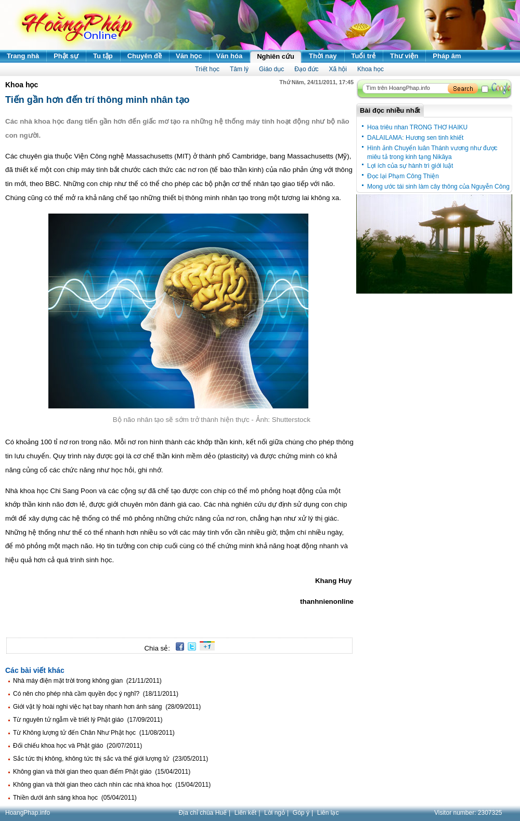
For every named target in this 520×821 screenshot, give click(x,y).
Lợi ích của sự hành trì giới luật (410, 165)
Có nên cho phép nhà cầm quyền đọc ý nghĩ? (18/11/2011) (95, 693)
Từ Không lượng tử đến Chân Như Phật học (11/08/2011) (94, 732)
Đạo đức (306, 69)
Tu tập (103, 56)
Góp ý (301, 812)
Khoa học (370, 69)
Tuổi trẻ (364, 56)
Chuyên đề (144, 56)
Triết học (207, 69)
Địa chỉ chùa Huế (203, 812)
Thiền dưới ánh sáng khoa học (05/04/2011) (75, 797)
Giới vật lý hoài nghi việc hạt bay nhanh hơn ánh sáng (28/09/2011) (107, 706)
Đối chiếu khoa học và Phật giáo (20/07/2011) (77, 745)
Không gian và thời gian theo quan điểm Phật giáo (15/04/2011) (101, 771)
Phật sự (66, 56)
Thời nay (323, 56)
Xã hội (338, 69)
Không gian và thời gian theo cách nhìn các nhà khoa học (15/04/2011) (112, 784)
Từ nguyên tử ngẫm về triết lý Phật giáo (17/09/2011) (87, 719)
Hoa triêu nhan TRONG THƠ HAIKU (417, 127)
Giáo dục (271, 69)
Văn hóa (229, 56)
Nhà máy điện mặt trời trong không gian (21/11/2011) (87, 680)
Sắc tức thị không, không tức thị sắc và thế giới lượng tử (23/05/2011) (110, 758)
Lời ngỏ (274, 812)
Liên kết (245, 812)
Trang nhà (23, 56)
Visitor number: (468, 812)
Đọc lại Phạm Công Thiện (403, 176)
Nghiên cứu (275, 56)
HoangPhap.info (27, 812)
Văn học (189, 56)
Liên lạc (328, 812)
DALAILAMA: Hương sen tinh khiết (415, 137)
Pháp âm (447, 56)
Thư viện (404, 56)
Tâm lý (239, 69)
